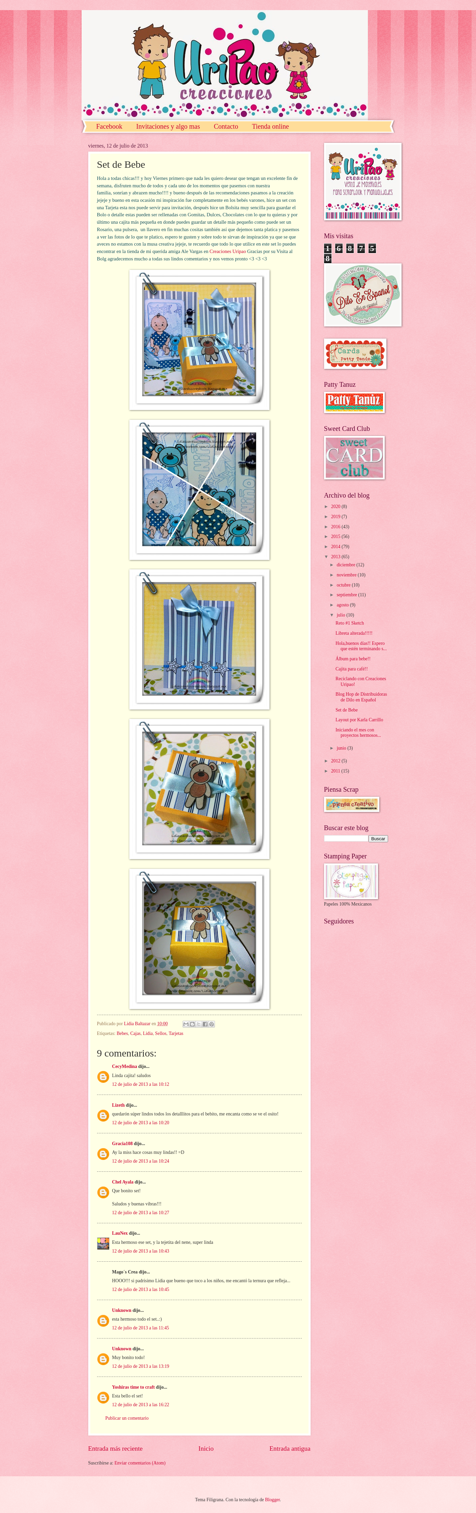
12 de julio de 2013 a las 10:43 (140, 1251)
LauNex (120, 1233)
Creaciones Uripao (228, 251)
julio (341, 615)
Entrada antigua (290, 1448)
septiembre (347, 594)
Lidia (148, 1033)
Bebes (122, 1033)
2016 (336, 526)
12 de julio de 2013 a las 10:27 (140, 1212)
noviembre (347, 574)
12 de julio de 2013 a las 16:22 (140, 1404)
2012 (336, 760)
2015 (336, 536)
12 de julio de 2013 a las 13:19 (140, 1366)
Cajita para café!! (352, 668)
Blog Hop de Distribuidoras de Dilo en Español (361, 697)
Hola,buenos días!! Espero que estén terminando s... (361, 646)
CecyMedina (124, 1066)
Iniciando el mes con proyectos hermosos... (358, 732)
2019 (336, 516)
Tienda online (270, 126)
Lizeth (118, 1105)
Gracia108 (122, 1143)
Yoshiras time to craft (133, 1387)
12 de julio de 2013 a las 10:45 (140, 1289)
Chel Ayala (123, 1182)
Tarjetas (176, 1033)
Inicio (206, 1448)
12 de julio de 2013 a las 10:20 (140, 1122)
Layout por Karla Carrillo (359, 719)
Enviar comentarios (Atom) (140, 1462)
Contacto (226, 126)
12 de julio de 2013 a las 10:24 (140, 1161)
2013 (336, 556)
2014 (336, 546)
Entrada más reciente (115, 1448)
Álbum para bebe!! (353, 658)
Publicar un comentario (127, 1418)
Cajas (135, 1033)
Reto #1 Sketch (350, 623)
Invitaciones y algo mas (168, 126)
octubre (344, 585)
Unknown (122, 1310)
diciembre (346, 564)
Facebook (109, 126)
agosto (343, 604)
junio (342, 748)
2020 (336, 506)
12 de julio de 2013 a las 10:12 (140, 1084)
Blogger (272, 1499)
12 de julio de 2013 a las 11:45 (140, 1327)
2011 (336, 771)
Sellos (160, 1033)
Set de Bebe (347, 710)
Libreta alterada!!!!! (354, 633)
